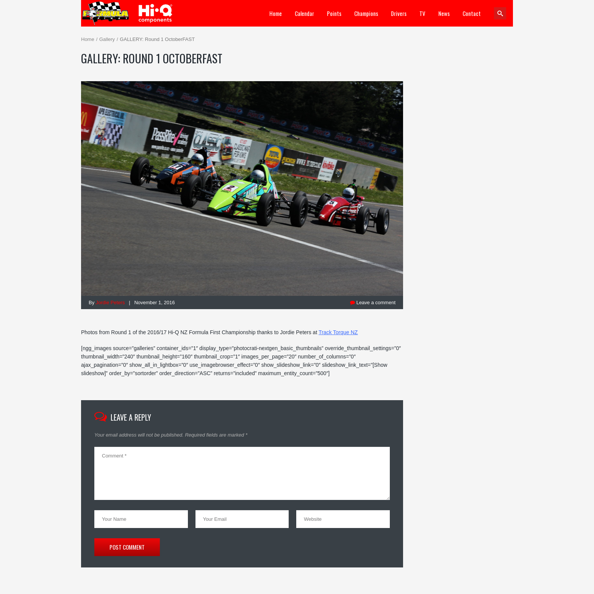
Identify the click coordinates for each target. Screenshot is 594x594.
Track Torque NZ (338, 332)
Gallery (107, 39)
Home (87, 39)
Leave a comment (372, 302)
